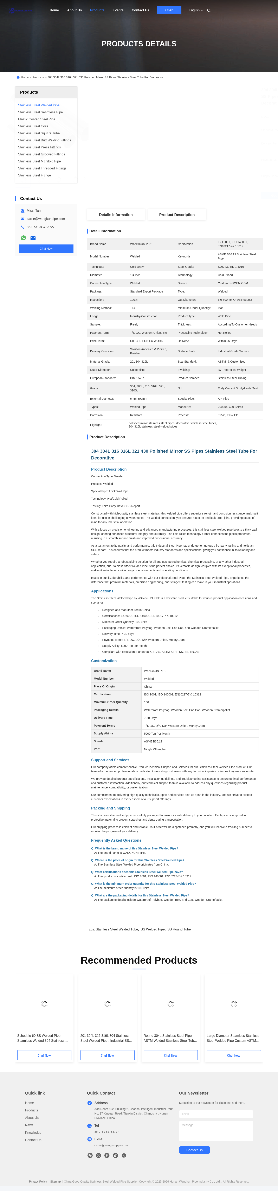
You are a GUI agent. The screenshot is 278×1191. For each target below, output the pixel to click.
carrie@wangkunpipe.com (46, 219)
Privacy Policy (38, 1181)
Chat (169, 10)
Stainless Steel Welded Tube (117, 929)
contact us (194, 1150)
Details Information (116, 215)
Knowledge (33, 1132)
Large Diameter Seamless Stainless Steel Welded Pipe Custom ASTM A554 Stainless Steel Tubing (233, 1038)
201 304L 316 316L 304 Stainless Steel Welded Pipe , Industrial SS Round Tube (104, 1038)
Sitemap (55, 1181)
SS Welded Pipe (153, 929)
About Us (74, 10)
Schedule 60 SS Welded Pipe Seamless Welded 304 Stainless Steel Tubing (41, 1038)
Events (118, 10)
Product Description (177, 215)
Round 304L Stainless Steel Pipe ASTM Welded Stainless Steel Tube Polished (170, 1038)
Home (54, 10)
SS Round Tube (179, 929)
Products (97, 10)
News (29, 1125)
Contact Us (140, 10)
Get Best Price (199, 195)
